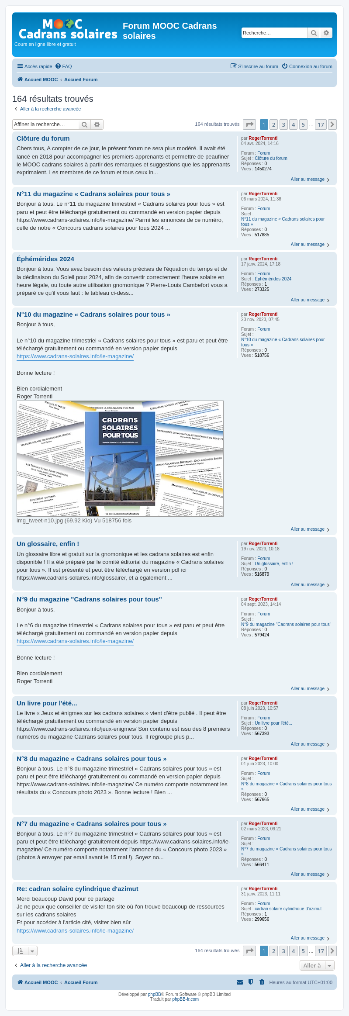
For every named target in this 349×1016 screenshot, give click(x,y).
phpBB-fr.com (186, 999)
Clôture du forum (271, 158)
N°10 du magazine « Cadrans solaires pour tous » (283, 342)
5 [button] (303, 124)
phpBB (154, 994)
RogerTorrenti (263, 138)
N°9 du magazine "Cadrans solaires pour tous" (286, 624)
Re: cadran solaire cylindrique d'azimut (77, 888)
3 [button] (283, 124)
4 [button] (293, 124)
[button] (249, 124)
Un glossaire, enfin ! (274, 563)
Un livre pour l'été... (273, 723)
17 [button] (321, 124)
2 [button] (273, 124)
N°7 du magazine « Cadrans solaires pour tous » (286, 852)
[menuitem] (63, 66)
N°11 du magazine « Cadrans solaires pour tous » (283, 222)
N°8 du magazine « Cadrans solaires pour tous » (286, 786)
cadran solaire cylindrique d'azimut (288, 908)
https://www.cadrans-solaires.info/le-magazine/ (75, 356)
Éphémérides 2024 (273, 278)
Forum (263, 153)
